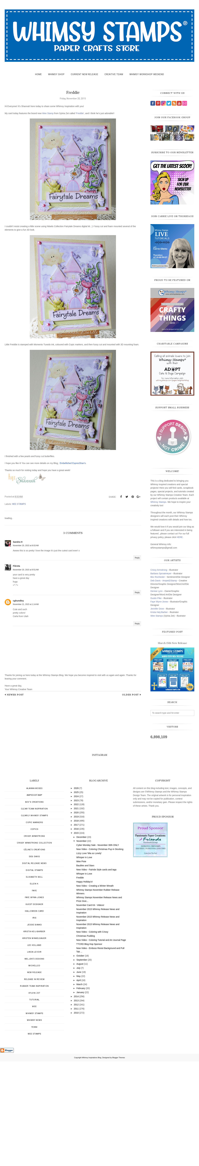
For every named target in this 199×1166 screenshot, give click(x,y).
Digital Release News (34, 968)
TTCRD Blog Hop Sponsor (89, 1048)
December (81, 941)
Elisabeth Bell (34, 982)
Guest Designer (34, 1009)
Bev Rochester (157, 577)
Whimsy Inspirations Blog (91, 1162)
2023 (76, 905)
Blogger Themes (118, 1162)
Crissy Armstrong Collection (34, 947)
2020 (76, 917)
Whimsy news (34, 1125)
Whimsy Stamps (158, 502)
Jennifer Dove (157, 608)
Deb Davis (34, 961)
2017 (76, 929)
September (81, 1064)
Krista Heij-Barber (159, 612)
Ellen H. (34, 988)
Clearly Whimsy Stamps (34, 920)
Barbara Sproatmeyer (160, 573)
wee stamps (19, 504)
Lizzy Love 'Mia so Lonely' (89, 958)
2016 (76, 933)
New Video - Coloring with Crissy (92, 1036)
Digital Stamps (34, 975)
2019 (76, 921)
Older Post (130, 694)
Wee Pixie (81, 966)
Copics (34, 934)
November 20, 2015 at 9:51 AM (26, 570)
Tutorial (34, 1104)
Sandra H (17, 542)
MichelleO (34, 1070)
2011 (76, 1113)
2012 (76, 1109)
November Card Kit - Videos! (90, 1010)
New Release (34, 1077)
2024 (76, 901)
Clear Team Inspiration (34, 913)
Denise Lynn (156, 591)
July (78, 1072)
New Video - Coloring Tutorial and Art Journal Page (101, 1044)
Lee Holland (34, 1050)
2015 (76, 937)
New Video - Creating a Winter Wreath (95, 990)
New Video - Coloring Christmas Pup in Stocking (99, 954)
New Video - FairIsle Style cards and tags (96, 974)
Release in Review (34, 1084)
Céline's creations (34, 954)
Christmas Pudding (85, 1040)
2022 (76, 909)
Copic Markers (34, 927)
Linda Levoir (34, 1057)
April (78, 1085)
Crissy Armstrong (158, 570)
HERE (180, 537)
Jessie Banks (34, 1029)
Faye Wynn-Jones (159, 601)
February (80, 1093)
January (80, 1097)
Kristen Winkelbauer (34, 1043)
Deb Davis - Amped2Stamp (163, 580)
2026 (76, 893)
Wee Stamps (156, 616)
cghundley (18, 600)
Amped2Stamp (34, 900)
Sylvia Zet (34, 1098)
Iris (34, 1022)
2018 (76, 925)
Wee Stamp (48, 113)
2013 (76, 1105)
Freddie (80, 113)
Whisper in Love (84, 962)
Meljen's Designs (34, 1063)
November (81, 945)
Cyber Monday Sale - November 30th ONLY (97, 949)
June (78, 1076)
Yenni (34, 1132)
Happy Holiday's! (84, 986)
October (80, 1060)
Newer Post (15, 694)
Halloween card (34, 1016)
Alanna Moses (34, 893)
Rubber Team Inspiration (34, 1091)
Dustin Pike (156, 598)
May (78, 1081)
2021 (76, 913)
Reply (137, 558)
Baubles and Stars (85, 970)
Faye (34, 995)
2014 (76, 1101)
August (79, 1068)
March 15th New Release (172, 643)
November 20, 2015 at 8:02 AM (26, 545)
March (79, 1089)
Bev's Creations (34, 907)
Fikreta (16, 566)
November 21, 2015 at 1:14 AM (26, 604)
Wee (34, 1111)
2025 (76, 897)
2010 (76, 1117)
